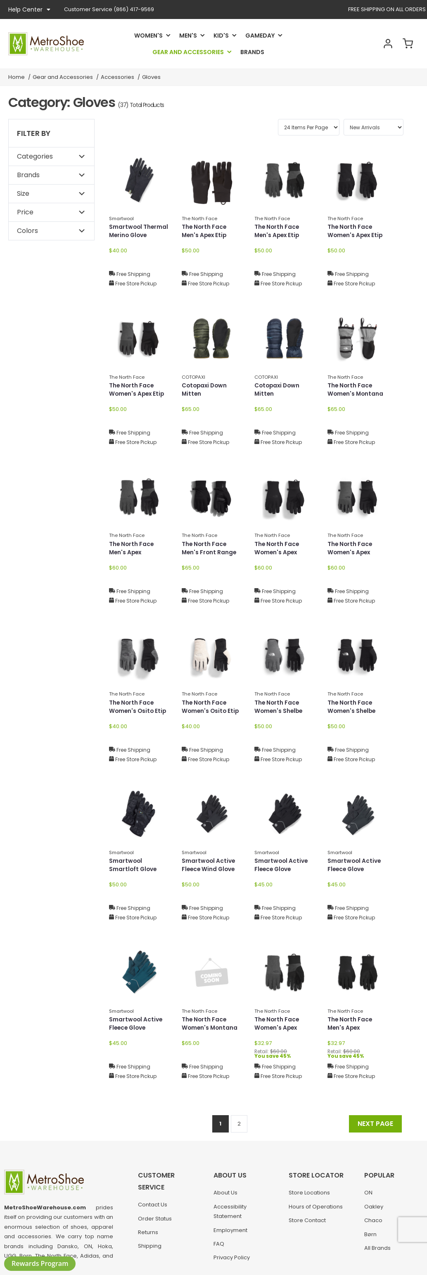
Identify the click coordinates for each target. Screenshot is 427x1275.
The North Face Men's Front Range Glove (210, 553)
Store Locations (309, 1195)
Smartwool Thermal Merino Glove (139, 231)
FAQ (219, 1245)
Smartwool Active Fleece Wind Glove (209, 865)
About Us (225, 1195)
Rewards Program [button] (40, 1263)
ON (368, 1195)
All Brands (377, 1250)
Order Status (155, 1220)
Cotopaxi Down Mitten (205, 390)
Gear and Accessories (188, 52)
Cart (407, 43)
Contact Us (152, 1207)
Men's (188, 35)
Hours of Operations (316, 1208)
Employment (230, 1232)
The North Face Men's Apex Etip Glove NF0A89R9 (206, 236)
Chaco (373, 1222)
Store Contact (307, 1222)
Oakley (373, 1208)
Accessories (117, 77)
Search (363, 43)
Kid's (221, 35)
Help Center (29, 9)
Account (385, 43)
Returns (148, 1234)
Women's (148, 35)
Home (16, 77)
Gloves (151, 77)
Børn (370, 1236)
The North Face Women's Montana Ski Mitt (356, 394)
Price (25, 212)
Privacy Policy (232, 1259)
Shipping (149, 1248)
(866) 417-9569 (109, 9)
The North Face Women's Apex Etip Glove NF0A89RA (356, 236)
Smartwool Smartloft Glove (133, 865)
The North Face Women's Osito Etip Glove (138, 711)
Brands (252, 52)
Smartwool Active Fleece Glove (281, 865)
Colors (27, 230)
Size (23, 193)
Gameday (260, 35)
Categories (35, 156)
